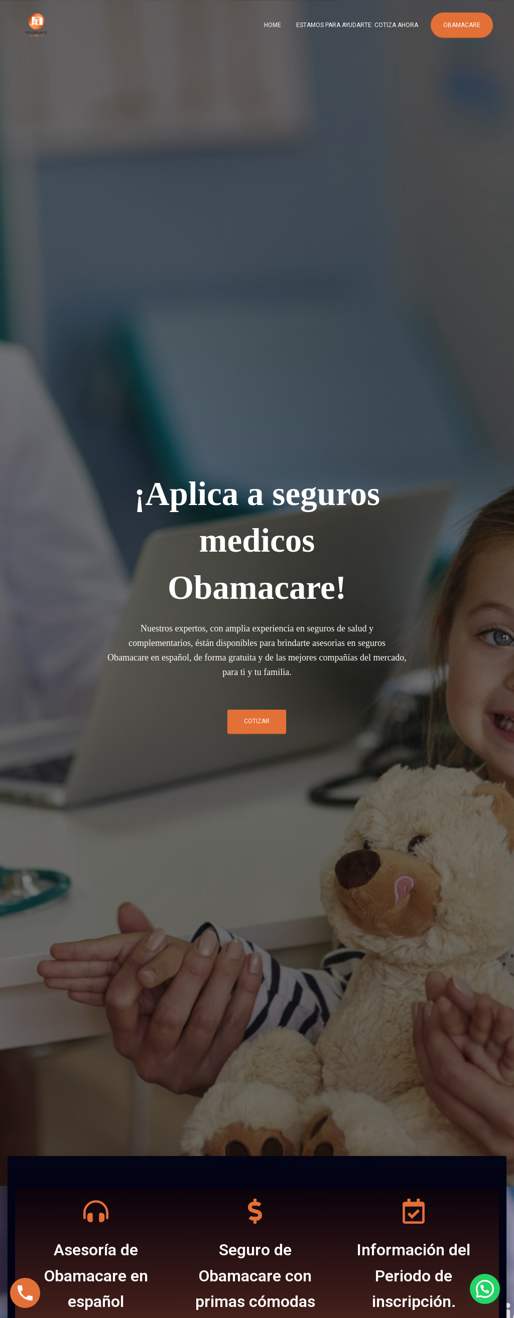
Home (272, 25)
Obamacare (461, 25)
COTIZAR (257, 721)
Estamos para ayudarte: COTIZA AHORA (357, 25)
